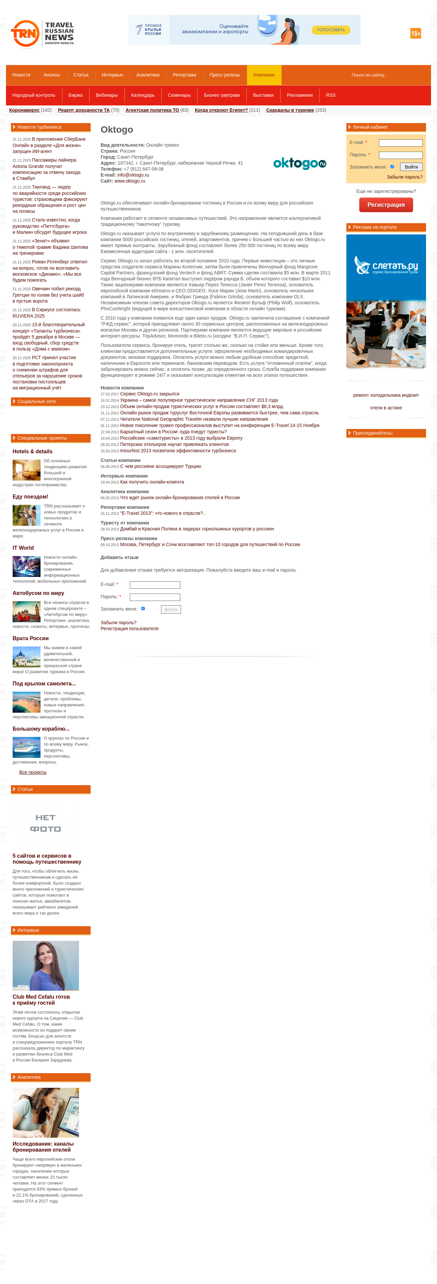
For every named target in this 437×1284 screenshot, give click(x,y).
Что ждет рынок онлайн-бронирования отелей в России (180, 497)
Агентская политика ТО (152, 110)
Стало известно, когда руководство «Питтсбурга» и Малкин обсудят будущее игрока (50, 226)
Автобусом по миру (38, 593)
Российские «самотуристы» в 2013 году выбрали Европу (181, 438)
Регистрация (386, 205)
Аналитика (147, 74)
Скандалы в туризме (290, 110)
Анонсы (52, 74)
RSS (331, 95)
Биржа (76, 95)
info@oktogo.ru (133, 175)
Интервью (112, 74)
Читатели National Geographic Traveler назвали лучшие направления (194, 419)
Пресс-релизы (225, 74)
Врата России (31, 638)
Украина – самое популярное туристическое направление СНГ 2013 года (199, 400)
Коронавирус (24, 110)
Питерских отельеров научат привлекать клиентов (174, 444)
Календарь (143, 95)
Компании (264, 74)
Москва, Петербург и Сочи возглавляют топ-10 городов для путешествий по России (210, 544)
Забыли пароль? (118, 622)
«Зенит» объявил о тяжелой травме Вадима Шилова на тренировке (50, 247)
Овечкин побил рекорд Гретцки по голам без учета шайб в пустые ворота (48, 295)
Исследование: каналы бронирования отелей (43, 1147)
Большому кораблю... (41, 729)
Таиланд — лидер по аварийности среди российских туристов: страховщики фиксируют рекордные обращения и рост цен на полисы (50, 199)
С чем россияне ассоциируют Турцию (160, 466)
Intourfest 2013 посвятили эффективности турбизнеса (178, 450)
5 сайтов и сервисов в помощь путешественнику (47, 859)
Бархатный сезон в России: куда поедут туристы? (173, 431)
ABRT (220, 272)
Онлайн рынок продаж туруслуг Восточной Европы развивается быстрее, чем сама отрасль (219, 412)
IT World (23, 548)
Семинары (179, 95)
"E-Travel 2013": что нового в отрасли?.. (163, 513)
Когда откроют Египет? (221, 110)
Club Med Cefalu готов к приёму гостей (41, 1000)
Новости (21, 74)
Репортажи (184, 74)
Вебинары (107, 95)
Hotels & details (32, 451)
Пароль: (111, 596)
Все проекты (32, 772)
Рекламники (300, 95)
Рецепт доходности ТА (84, 110)
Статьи (80, 74)
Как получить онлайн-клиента (152, 482)
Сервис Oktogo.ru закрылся (149, 393)
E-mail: (109, 584)
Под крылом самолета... (44, 683)
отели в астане (386, 407)
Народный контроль (33, 95)
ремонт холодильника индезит (386, 395)
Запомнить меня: (119, 609)
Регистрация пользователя (129, 628)
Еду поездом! (30, 496)
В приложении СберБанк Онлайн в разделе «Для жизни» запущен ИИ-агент (49, 145)
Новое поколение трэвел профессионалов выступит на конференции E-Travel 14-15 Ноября (219, 425)
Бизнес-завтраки (222, 95)
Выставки (263, 95)
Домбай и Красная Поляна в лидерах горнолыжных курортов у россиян (197, 528)
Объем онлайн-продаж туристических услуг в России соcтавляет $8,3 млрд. (202, 406)
